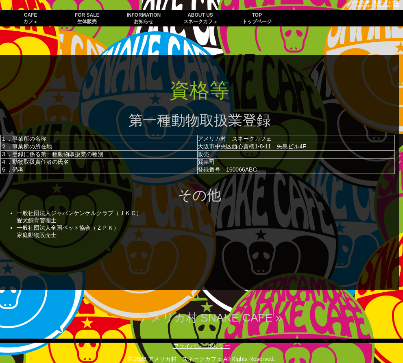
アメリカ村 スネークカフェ (375, 2)
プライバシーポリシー (201, 346)
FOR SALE (87, 18)
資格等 (199, 90)
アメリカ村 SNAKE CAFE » (210, 317)
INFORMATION (144, 18)
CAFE (30, 18)
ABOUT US (200, 18)
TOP (257, 18)
